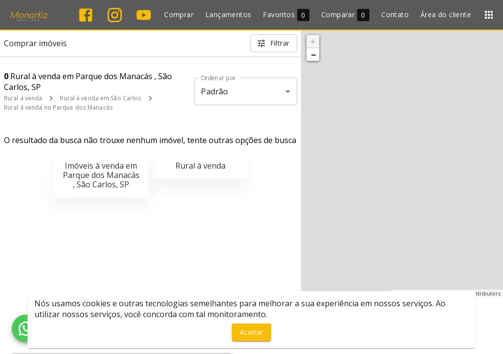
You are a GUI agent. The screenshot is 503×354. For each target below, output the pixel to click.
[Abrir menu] (489, 15)
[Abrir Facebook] (85, 15)
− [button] (313, 54)
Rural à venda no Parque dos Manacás (58, 107)
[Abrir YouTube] (143, 15)
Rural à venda (23, 98)
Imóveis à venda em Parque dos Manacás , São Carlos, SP (101, 175)
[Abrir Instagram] (114, 15)
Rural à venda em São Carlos (100, 98)
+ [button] (313, 41)
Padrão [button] (214, 91)
